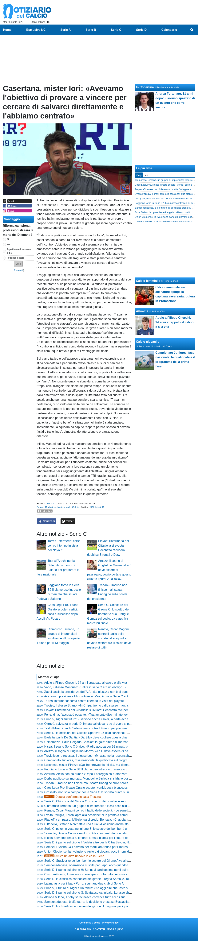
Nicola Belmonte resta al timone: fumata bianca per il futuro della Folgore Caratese (100, 837)
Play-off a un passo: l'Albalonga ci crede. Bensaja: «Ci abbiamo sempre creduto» (99, 819)
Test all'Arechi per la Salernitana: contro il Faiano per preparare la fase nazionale (98, 728)
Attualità (142, 311)
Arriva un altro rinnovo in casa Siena (74, 856)
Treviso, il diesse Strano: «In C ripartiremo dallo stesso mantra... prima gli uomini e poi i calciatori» (110, 705)
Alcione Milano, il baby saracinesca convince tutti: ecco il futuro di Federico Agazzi (99, 897)
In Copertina (145, 87)
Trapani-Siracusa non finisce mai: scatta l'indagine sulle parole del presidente (96, 783)
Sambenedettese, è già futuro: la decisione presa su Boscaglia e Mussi (92, 901)
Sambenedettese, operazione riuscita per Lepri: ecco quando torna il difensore (97, 865)
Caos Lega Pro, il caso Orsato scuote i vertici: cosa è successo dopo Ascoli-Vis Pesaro (102, 787)
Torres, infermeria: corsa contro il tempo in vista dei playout (64, 545)
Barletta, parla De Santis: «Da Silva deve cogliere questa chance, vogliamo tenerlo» (100, 737)
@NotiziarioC (96, 507)
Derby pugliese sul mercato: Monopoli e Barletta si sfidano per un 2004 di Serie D (99, 778)
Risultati (18, 270)
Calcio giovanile (147, 341)
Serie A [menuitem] (65, 29)
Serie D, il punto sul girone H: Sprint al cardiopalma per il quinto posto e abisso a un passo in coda (110, 869)
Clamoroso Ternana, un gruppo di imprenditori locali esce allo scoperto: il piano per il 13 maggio (108, 805)
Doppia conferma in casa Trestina (72, 796)
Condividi (47, 521)
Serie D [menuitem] (141, 29)
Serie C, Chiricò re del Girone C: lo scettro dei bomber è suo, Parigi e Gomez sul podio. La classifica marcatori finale (108, 614)
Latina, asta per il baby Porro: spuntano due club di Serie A (84, 883)
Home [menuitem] (7, 29)
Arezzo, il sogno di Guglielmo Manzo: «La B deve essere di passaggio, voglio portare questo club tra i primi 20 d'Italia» (109, 570)
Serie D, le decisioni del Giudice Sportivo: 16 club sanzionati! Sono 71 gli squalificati (100, 732)
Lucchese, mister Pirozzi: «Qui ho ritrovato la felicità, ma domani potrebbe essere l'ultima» (105, 764)
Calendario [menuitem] (169, 29)
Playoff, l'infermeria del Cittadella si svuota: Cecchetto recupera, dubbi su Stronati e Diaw (104, 710)
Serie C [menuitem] (116, 29)
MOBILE (111, 929)
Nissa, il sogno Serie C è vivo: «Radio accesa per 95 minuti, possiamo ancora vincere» (102, 746)
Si (8, 239)
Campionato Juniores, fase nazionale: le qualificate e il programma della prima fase (100, 760)
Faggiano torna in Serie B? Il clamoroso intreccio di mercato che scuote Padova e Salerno (105, 769)
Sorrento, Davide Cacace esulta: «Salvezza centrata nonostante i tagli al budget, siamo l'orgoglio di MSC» (116, 833)
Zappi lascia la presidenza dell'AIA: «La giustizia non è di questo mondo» (93, 691)
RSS (120, 929)
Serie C (51, 503)
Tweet (68, 521)
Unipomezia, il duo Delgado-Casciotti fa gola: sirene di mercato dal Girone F (95, 742)
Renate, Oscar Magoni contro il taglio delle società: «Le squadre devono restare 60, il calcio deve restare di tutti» (109, 638)
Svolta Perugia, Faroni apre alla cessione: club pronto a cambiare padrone (94, 815)
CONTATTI (99, 929)
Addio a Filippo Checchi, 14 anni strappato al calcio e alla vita (85, 682)
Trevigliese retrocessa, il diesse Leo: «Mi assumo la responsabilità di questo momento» (103, 755)
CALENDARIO (83, 929)
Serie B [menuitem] (90, 29)
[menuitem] (192, 29)
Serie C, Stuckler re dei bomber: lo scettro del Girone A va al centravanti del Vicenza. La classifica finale (114, 860)
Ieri (146, 175)
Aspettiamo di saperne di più (19, 251)
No (8, 244)
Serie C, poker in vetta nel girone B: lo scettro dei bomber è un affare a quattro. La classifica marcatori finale (117, 828)
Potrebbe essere (16, 257)
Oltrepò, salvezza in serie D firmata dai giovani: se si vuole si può (88, 723)
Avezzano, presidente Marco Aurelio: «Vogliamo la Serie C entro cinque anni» (96, 696)
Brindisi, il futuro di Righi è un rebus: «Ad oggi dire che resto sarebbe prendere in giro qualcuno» (109, 888)
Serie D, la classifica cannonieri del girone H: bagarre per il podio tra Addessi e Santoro (103, 906)
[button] (18, 264)
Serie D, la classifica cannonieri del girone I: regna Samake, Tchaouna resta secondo (101, 879)
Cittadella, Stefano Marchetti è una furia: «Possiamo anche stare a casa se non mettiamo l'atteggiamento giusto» (120, 824)
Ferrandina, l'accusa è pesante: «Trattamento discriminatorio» (86, 714)
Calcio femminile (148, 280)
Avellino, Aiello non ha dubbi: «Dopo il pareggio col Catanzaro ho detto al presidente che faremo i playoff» (115, 774)
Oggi (138, 175)
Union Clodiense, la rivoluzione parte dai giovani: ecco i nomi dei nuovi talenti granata (102, 851)
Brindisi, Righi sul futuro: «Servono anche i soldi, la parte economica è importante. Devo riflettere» (110, 719)
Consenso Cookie (89, 922)
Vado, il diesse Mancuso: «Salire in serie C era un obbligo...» (85, 687)
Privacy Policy (110, 922)
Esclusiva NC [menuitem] (36, 29)
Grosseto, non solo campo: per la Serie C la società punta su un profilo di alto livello (100, 792)
